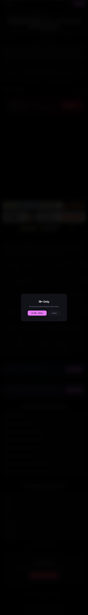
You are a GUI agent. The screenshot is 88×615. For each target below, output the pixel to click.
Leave (54, 313)
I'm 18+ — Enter (37, 313)
